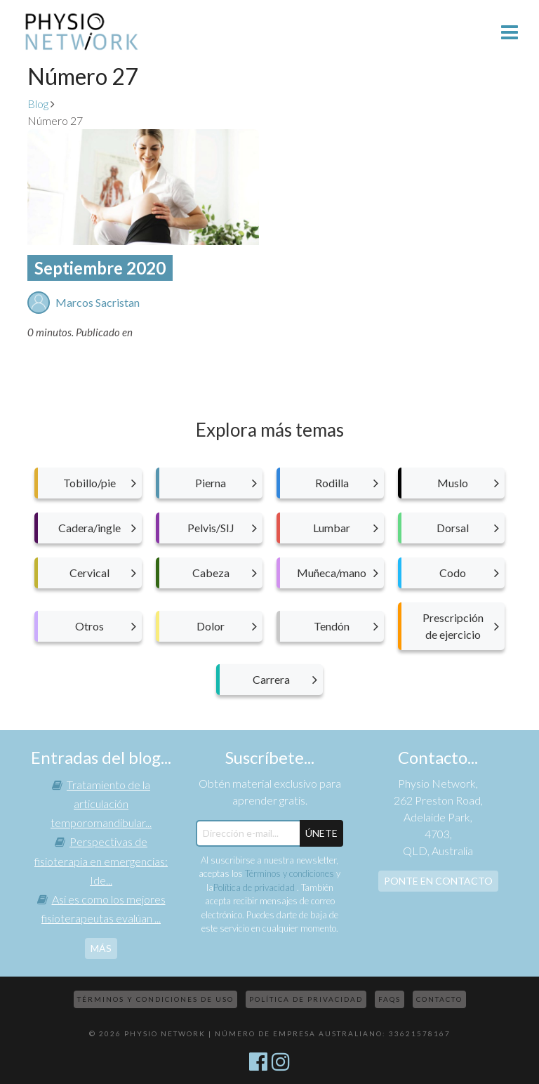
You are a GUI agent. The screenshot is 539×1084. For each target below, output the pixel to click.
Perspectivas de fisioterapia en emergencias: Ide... (101, 860)
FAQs (389, 999)
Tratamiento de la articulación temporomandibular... (101, 803)
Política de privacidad (255, 887)
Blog (37, 103)
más (101, 948)
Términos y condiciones (289, 873)
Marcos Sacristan (97, 302)
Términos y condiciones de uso (155, 999)
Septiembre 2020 (100, 268)
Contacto (439, 999)
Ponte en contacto (438, 881)
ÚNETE (321, 833)
